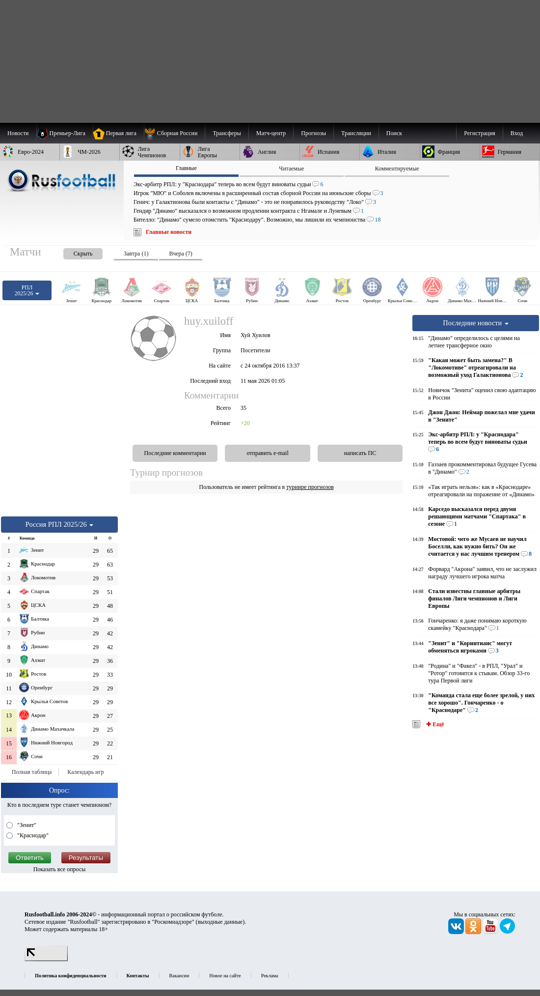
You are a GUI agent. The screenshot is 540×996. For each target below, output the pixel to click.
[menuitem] (174, 133)
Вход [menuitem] (517, 133)
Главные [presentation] (186, 168)
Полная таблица (32, 771)
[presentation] (73, 252)
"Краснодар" (32, 835)
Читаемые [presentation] (291, 168)
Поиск (394, 133)
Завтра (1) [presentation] (136, 253)
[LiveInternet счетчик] (46, 959)
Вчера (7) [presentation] (180, 253)
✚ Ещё (434, 724)
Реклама (269, 975)
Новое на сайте (225, 975)
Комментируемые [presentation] (397, 168)
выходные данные (220, 921)
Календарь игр (85, 771)
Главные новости (168, 231)
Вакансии (179, 975)
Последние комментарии (175, 453)
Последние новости (476, 323)
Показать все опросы (59, 869)
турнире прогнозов (309, 487)
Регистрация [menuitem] (479, 133)
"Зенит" (26, 825)
